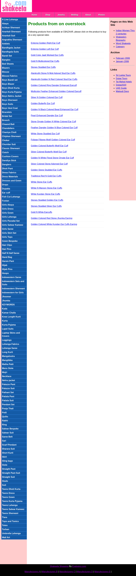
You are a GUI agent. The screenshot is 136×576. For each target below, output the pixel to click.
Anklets (6, 44)
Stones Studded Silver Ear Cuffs (46, 206)
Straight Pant (8, 469)
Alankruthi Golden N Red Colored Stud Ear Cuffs (54, 79)
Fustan (5, 201)
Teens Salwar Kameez (13, 509)
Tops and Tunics (10, 521)
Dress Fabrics (9, 172)
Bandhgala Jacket (11, 48)
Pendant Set (8, 404)
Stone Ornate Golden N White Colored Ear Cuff (53, 121)
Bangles (6, 60)
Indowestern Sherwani (13, 288)
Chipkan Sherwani (11, 136)
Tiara (4, 517)
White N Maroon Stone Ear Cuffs (46, 188)
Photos (101, 15)
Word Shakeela (123, 43)
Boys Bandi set (10, 80)
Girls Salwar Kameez (12, 225)
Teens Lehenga (9, 505)
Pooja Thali (7, 408)
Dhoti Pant (7, 168)
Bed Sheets (8, 64)
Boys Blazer (8, 84)
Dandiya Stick (9, 160)
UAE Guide (121, 88)
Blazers (6, 68)
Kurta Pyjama (9, 325)
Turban (5, 529)
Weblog (74, 15)
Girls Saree (7, 229)
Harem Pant (8, 261)
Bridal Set (7, 116)
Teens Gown (8, 497)
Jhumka (6, 300)
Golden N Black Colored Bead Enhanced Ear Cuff (54, 109)
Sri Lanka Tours (123, 75)
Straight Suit (8, 477)
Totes (5, 525)
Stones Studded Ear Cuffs (43, 67)
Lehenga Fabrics (10, 344)
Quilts (5, 416)
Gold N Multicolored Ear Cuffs (45, 61)
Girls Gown (7, 213)
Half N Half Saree (10, 253)
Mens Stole (7, 368)
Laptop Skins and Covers (11, 334)
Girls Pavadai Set (11, 221)
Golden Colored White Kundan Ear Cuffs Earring (54, 224)
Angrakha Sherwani (12, 40)
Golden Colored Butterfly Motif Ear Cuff (49, 146)
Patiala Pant (8, 396)
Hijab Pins (7, 269)
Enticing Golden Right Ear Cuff (45, 43)
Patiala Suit (8, 400)
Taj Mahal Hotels (124, 82)
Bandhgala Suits (10, 52)
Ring (4, 425)
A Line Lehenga (10, 19)
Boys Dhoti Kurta (11, 88)
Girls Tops (7, 237)
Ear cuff (6, 193)
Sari (4, 441)
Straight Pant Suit (11, 473)
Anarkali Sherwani (11, 31)
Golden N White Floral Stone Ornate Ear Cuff (52, 158)
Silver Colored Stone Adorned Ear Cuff (49, 164)
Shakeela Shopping (59, 566)
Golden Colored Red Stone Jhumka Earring (51, 218)
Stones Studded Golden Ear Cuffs (47, 200)
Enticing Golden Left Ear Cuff (45, 49)
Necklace (6, 376)
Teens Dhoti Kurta (11, 489)
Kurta (5, 321)
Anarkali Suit (8, 35)
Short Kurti (7, 453)
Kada (4, 309)
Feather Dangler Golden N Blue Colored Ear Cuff (54, 127)
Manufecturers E (102, 571)
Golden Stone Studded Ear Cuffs (46, 170)
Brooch (6, 120)
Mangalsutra (8, 356)
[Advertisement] (81, 6)
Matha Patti (7, 364)
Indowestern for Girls (13, 292)
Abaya (5, 23)
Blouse (5, 72)
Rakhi (5, 420)
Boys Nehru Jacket (11, 96)
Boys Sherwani (9, 100)
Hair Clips (7, 245)
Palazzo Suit (8, 388)
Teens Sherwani (10, 513)
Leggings (7, 340)
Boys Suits (7, 104)
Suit (4, 485)
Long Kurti (7, 352)
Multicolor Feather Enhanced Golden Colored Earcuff (56, 91)
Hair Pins (6, 249)
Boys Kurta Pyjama (12, 92)
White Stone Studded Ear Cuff (45, 133)
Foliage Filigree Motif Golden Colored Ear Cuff (53, 140)
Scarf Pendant (9, 445)
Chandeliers (8, 128)
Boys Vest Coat (10, 108)
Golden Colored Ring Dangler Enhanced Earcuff (54, 85)
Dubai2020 (121, 85)
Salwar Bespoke (10, 429)
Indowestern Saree (11, 277)
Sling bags (7, 461)
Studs (5, 481)
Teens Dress (8, 493)
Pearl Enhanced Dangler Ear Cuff (47, 115)
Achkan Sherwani (11, 27)
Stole (4, 465)
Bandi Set (7, 56)
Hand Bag (7, 257)
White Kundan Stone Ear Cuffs (45, 194)
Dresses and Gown (11, 180)
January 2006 (122, 61)
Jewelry (61, 15)
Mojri (4, 372)
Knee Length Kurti (11, 317)
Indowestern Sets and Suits (13, 283)
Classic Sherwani (11, 148)
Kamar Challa (9, 313)
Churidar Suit (9, 144)
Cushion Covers (10, 156)
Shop (47, 15)
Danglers (6, 164)
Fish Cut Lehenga (11, 197)
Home (34, 15)
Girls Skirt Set (9, 233)
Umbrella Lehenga (11, 533)
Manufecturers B (49, 571)
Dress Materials (10, 176)
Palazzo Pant (8, 384)
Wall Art (6, 537)
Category (120, 47)
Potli (4, 412)
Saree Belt (7, 437)
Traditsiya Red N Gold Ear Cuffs (46, 176)
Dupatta (6, 189)
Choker (5, 140)
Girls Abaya (8, 205)
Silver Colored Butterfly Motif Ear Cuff (49, 152)
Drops (5, 184)
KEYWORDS (8, 305)
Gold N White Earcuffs (41, 212)
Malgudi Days (122, 91)
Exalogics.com (79, 566)
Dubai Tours (121, 78)
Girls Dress (7, 209)
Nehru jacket (8, 380)
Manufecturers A (32, 571)
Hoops (5, 273)
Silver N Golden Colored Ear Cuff (46, 97)
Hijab (4, 265)
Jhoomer (6, 296)
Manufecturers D (85, 571)
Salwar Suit (8, 433)
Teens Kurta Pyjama (12, 501)
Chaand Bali (8, 124)
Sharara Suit (8, 449)
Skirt (4, 457)
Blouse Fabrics (9, 76)
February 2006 (123, 58)
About (88, 15)
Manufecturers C (67, 571)
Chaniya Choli (9, 132)
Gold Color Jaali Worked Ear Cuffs (47, 55)
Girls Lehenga (9, 217)
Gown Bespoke (10, 241)
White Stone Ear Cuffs (41, 182)
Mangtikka (7, 360)
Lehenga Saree (9, 348)
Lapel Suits (7, 329)
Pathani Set (8, 392)
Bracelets (7, 112)
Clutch (5, 152)
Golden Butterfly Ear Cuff (43, 103)
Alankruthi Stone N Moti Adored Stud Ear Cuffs (53, 73)
